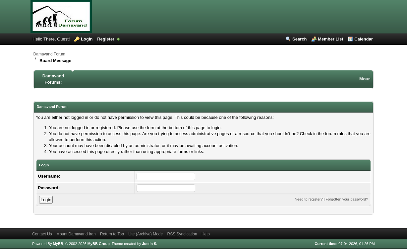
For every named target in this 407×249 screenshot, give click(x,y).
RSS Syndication (182, 234)
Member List (330, 39)
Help (206, 234)
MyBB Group (98, 244)
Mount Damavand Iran (76, 234)
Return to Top (112, 234)
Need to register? (308, 199)
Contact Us (42, 234)
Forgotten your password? (347, 199)
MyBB (58, 244)
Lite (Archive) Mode (145, 234)
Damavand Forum (49, 54)
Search (299, 39)
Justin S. (149, 244)
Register (105, 39)
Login (86, 39)
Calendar (363, 39)
